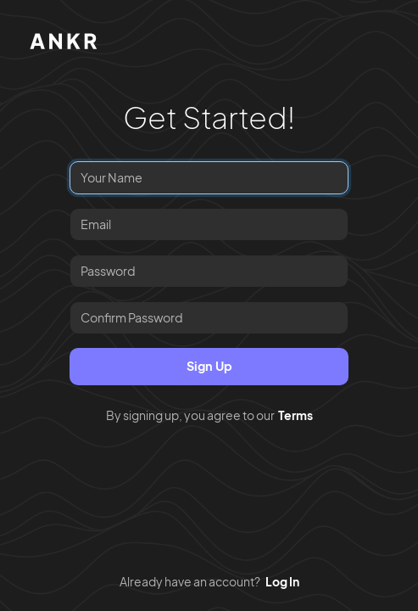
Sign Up (209, 365)
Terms (295, 415)
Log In (282, 581)
